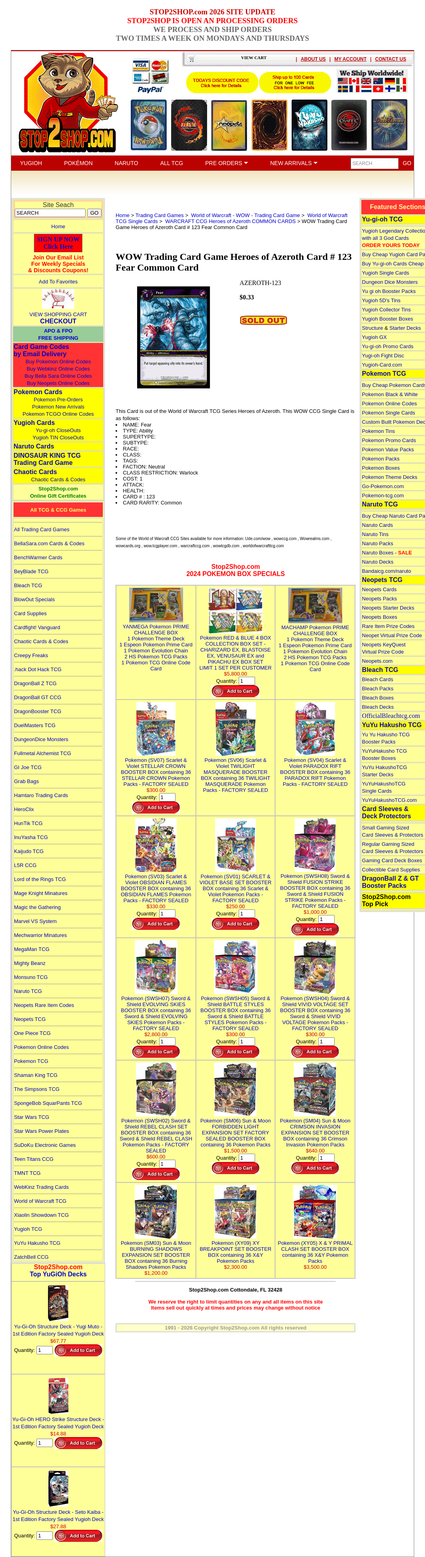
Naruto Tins (375, 534)
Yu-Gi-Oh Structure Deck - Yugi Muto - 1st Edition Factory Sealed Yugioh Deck (58, 1326)
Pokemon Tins (378, 431)
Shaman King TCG (36, 1075)
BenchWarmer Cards (38, 557)
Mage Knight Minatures (41, 893)
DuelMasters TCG (35, 725)
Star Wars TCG (31, 1117)
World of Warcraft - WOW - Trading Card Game (245, 215)
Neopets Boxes (379, 617)
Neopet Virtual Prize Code (392, 635)
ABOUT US (313, 59)
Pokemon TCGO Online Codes (58, 414)
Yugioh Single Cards (385, 273)
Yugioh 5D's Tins (381, 300)
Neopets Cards (379, 589)
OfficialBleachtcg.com (391, 715)
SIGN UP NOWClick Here (58, 243)
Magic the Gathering (37, 907)
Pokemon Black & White (389, 394)
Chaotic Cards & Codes (58, 479)
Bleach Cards (377, 679)
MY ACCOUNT (350, 59)
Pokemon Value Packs (388, 450)
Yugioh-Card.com (382, 365)
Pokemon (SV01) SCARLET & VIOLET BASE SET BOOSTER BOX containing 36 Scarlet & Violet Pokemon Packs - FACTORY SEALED (235, 885)
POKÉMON (78, 163)
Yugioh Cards (34, 422)
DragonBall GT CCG (37, 697)
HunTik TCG (28, 823)
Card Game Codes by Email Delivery (41, 350)
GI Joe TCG (28, 767)
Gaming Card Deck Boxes (392, 860)
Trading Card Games (160, 215)
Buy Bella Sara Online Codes (58, 376)
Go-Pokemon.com (383, 486)
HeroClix (24, 809)
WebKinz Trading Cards (41, 1187)
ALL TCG (172, 163)
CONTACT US (390, 59)
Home (58, 226)
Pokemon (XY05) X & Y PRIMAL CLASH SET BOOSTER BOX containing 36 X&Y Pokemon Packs (315, 1249)
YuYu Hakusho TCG (37, 1243)
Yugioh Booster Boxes (387, 319)
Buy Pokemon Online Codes (58, 362)
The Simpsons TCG (37, 1089)
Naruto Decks (377, 562)
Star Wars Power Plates (41, 1131)
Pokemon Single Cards (388, 413)
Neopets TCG (30, 1019)
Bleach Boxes (378, 698)
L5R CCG (25, 865)
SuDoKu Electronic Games (45, 1145)
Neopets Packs (379, 599)
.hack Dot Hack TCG (38, 669)
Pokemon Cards (38, 392)
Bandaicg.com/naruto (386, 571)
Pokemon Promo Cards (389, 440)
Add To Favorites (58, 282)
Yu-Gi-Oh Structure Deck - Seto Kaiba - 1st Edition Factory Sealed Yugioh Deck (58, 1512)
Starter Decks (405, 328)
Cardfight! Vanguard (37, 627)
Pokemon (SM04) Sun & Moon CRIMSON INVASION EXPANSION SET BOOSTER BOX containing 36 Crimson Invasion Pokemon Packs (315, 1130)
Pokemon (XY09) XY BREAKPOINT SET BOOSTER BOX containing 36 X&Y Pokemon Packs (235, 1249)
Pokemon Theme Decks (389, 477)
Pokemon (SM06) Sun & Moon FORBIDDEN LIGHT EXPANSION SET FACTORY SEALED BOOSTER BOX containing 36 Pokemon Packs (235, 1130)
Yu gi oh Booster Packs (388, 291)
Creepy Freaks (31, 655)
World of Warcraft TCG (40, 1201)
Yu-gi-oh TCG (382, 219)
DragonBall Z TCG (35, 683)
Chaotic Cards (35, 471)
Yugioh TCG (28, 1229)
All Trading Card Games (42, 529)
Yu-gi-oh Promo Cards (387, 346)
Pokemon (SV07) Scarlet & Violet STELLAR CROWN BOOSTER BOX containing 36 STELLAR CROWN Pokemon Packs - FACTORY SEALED (156, 769)
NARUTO (126, 163)
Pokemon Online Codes (41, 1047)
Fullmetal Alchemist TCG (42, 753)
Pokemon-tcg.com (383, 495)
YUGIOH (31, 163)
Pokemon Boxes (381, 468)
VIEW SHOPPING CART (58, 314)
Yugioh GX (374, 337)
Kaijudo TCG (29, 851)
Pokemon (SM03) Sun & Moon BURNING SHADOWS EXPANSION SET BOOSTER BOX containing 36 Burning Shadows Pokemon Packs (156, 1252)
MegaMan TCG (32, 949)
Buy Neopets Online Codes (58, 383)
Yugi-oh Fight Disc (383, 356)
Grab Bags (26, 781)
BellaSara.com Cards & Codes (49, 543)
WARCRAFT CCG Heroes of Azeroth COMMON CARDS (230, 221)
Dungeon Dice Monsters (389, 282)
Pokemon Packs (380, 459)
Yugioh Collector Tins (386, 310)
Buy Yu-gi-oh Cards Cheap (392, 264)
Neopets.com (377, 661)
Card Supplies (30, 613)
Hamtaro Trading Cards (41, 795)
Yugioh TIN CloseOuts (58, 438)
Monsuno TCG (31, 977)
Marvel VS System (35, 921)
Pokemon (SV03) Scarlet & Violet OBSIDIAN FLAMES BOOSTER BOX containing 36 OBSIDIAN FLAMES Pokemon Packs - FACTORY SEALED (156, 885)
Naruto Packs (377, 543)
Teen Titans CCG (34, 1159)
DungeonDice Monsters (41, 739)
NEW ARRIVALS (294, 163)
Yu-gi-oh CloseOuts (58, 430)
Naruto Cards (34, 446)
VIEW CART (254, 57)
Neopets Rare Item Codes (44, 1005)
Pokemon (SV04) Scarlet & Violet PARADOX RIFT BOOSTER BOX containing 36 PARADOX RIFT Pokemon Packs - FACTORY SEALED (315, 769)
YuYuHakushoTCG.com (389, 800)
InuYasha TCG (31, 837)
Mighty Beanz (30, 963)
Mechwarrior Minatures (40, 935)
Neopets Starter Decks (388, 608)
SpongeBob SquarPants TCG (48, 1103)
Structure (372, 328)
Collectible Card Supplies (391, 870)
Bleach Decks (377, 707)
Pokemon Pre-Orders (58, 400)
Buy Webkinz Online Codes (58, 369)
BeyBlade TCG (31, 571)
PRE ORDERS (226, 163)
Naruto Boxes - (387, 553)
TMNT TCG (27, 1173)
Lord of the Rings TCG (40, 879)
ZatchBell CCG (31, 1257)
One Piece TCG (32, 1033)
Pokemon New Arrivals (58, 407)
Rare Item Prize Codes (388, 626)
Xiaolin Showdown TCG (41, 1215)
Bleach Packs (377, 689)
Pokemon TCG (31, 1061)
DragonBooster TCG (37, 711)
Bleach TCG (28, 585)
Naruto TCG (28, 991)
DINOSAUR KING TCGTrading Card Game (47, 459)
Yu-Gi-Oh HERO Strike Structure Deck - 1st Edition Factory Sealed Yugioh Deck (58, 1419)
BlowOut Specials (34, 599)
